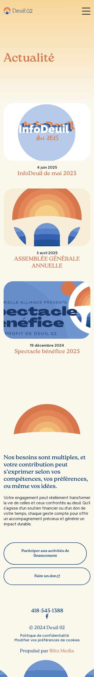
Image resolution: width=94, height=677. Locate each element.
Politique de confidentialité (44, 635)
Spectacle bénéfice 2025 (47, 352)
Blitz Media (62, 651)
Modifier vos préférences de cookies (47, 640)
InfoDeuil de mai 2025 (47, 174)
